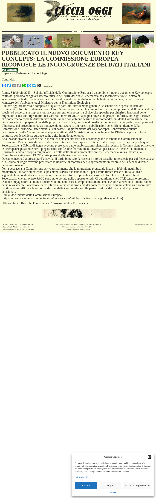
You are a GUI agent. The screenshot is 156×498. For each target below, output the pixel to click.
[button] (149, 457)
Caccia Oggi (13, 224)
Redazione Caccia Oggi (31, 73)
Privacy (113, 492)
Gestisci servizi (82, 477)
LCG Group (147, 224)
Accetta (86, 485)
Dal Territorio (9, 69)
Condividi (48, 86)
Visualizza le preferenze (137, 485)
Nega (110, 485)
